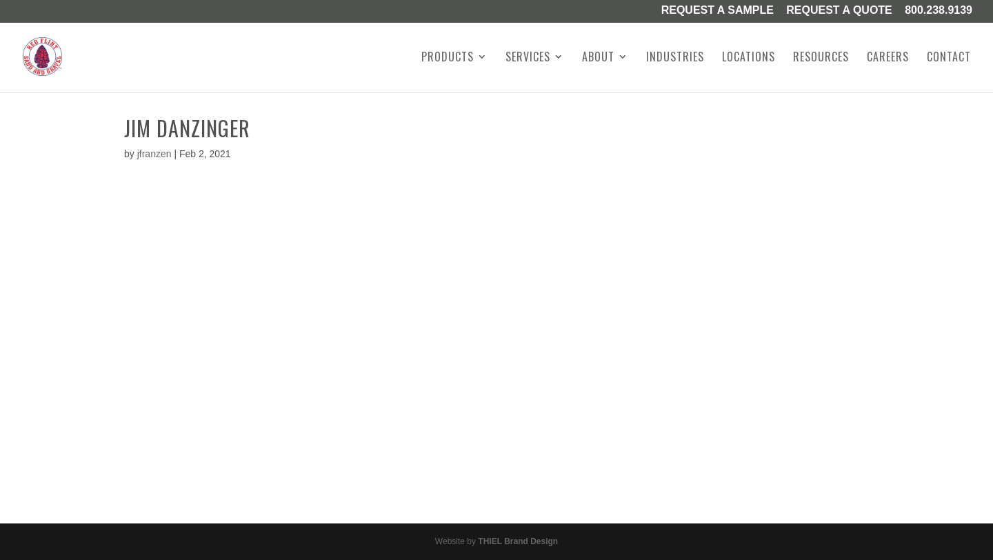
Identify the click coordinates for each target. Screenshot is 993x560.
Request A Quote (839, 11)
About (598, 58)
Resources (821, 58)
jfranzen (154, 153)
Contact (949, 58)
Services (527, 58)
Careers (888, 58)
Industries (675, 58)
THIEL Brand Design (518, 541)
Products (447, 58)
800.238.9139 (938, 11)
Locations (748, 58)
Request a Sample (717, 11)
